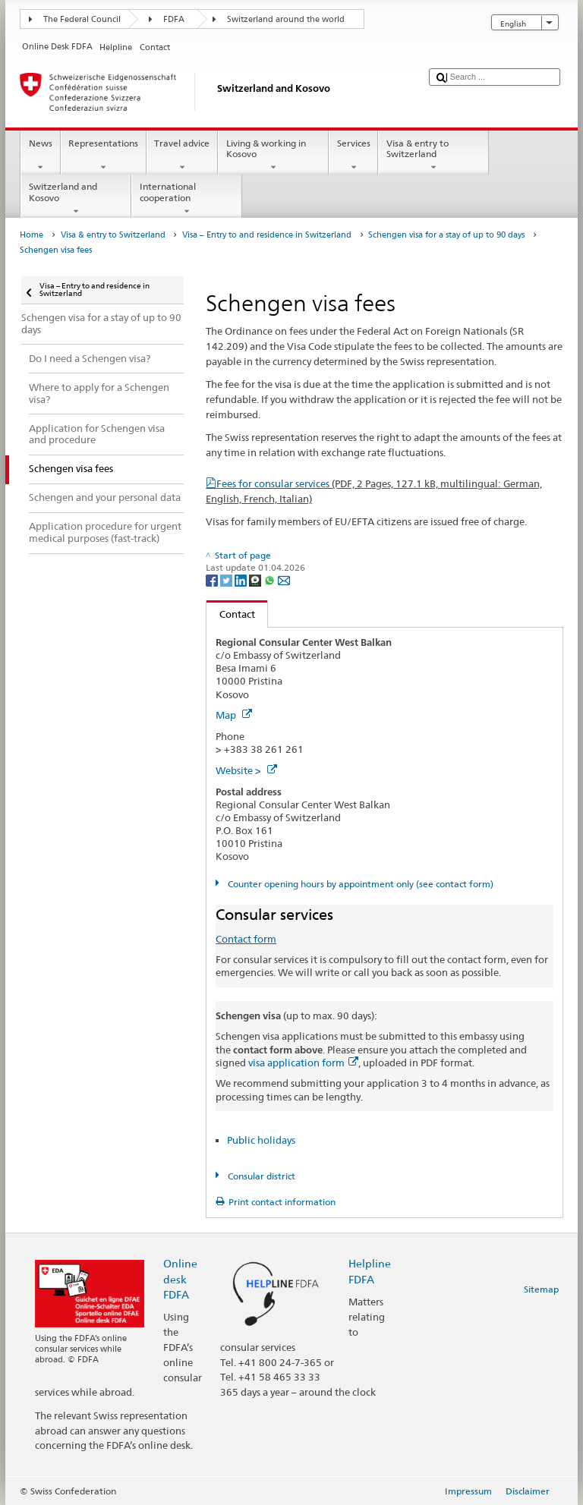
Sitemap (541, 1289)
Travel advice (182, 155)
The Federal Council (82, 19)
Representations (103, 155)
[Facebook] (213, 579)
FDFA (173, 19)
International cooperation (186, 199)
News (40, 155)
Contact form (246, 939)
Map (234, 715)
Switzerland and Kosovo (76, 199)
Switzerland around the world (286, 19)
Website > (246, 770)
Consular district (260, 1176)
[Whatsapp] (270, 579)
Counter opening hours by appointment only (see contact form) (359, 883)
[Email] (284, 579)
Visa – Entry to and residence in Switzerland (266, 235)
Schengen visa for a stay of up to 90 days (446, 235)
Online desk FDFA (180, 1278)
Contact (230, 614)
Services (353, 155)
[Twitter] (227, 579)
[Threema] (256, 579)
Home (31, 235)
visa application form (303, 1062)
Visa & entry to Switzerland (433, 155)
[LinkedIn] (242, 579)
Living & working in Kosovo (273, 155)
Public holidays (261, 1140)
